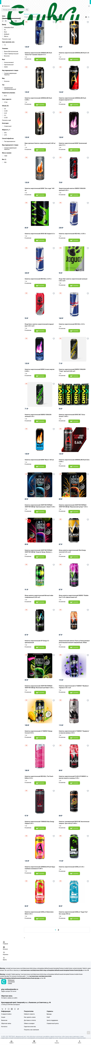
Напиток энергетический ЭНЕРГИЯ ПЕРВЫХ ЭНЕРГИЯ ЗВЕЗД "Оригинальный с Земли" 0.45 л (40, 505)
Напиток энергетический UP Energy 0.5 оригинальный (37, 641)
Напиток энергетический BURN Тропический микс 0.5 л (73, 142)
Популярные (33, 17)
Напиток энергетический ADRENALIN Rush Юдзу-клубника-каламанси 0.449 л (40, 867)
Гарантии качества (30, 1028)
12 (5, 45)
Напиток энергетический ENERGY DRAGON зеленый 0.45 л (38, 414)
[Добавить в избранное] (54, 22)
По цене (40, 17)
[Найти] (27, 9)
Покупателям (28, 1013)
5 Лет (5, 102)
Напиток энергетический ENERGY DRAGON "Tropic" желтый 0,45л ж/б (72, 369)
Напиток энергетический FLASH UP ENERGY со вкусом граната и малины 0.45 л (73, 777)
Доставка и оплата (30, 1022)
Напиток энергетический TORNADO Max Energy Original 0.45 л (39, 822)
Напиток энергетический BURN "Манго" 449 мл (39, 458)
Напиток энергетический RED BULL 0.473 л (38, 277)
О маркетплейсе (6, 1016)
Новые (26, 17)
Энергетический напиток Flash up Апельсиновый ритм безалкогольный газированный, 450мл (74, 641)
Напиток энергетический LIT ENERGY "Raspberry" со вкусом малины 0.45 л (74, 731)
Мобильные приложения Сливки (11, 983)
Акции (3, 1019)
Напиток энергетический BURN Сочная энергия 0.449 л (39, 369)
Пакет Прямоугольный (11, 53)
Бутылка (6, 56)
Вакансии (4, 1022)
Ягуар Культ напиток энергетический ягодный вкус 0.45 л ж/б (39, 323)
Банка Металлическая (11, 51)
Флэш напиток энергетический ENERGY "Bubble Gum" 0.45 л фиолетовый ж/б (73, 595)
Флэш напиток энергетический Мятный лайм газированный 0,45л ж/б (39, 595)
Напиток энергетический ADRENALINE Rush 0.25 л (74, 51)
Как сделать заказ (30, 1019)
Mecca (6, 36)
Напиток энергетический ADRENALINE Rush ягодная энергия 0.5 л (72, 97)
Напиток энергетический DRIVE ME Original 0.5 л (40, 232)
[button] (40, 59)
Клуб (48, 1019)
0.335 (5, 117)
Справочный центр (53, 1025)
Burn (5, 32)
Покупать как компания (31, 1031)
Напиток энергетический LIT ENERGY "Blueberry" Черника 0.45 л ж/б (74, 686)
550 (5, 162)
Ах (5, 29)
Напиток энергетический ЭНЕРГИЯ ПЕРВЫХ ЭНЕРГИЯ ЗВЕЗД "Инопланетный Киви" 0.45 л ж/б (40, 686)
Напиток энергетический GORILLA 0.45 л (71, 866)
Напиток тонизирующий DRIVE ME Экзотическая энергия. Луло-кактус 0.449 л (74, 822)
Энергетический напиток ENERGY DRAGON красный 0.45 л (72, 187)
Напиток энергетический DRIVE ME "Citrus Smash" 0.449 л (72, 414)
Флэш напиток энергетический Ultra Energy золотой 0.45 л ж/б (72, 550)
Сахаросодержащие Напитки (10, 74)
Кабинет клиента (29, 1016)
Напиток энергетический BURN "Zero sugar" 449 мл (39, 187)
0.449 (5, 111)
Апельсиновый (9, 62)
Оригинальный (8, 64)
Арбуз (6, 67)
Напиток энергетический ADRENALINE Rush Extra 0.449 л (74, 459)
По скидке (47, 17)
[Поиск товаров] (15, 9)
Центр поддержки (52, 1022)
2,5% (5, 135)
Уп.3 (5, 95)
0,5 (5, 109)
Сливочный (7, 126)
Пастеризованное (9, 141)
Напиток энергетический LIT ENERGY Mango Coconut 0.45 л (38, 731)
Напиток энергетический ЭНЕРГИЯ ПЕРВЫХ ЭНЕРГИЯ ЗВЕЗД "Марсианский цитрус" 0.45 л (73, 505)
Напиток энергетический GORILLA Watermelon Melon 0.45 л (39, 912)
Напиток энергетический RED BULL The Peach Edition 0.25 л (39, 777)
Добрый (6, 34)
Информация (5, 1013)
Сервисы (50, 1013)
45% (5, 132)
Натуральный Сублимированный (10, 88)
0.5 (5, 115)
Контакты (4, 1028)
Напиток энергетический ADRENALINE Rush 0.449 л (38, 97)
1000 (5, 156)
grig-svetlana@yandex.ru (9, 991)
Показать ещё (6, 39)
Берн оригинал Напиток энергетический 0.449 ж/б (40, 142)
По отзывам (56, 17)
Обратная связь (6, 998)
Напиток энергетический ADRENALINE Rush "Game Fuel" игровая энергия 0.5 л (38, 51)
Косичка (6, 81)
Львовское (6, 6)
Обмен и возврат (29, 1025)
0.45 (5, 113)
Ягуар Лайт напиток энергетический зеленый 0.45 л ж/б (73, 278)
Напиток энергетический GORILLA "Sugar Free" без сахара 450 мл (73, 912)
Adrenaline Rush (9, 27)
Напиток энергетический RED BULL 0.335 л (72, 232)
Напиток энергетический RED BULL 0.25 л (72, 323)
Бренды (49, 1016)
